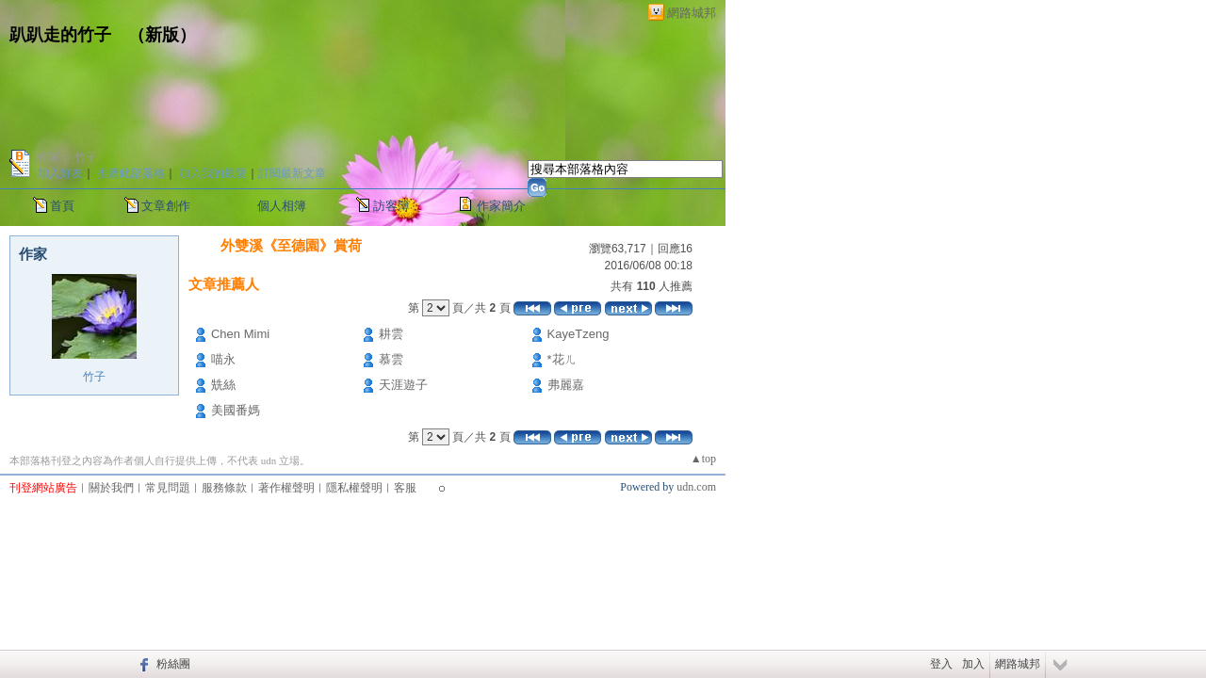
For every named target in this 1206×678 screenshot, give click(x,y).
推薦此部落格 (131, 173)
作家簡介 (501, 206)
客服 (405, 487)
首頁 (62, 206)
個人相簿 (281, 206)
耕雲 (391, 334)
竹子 (94, 376)
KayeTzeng (578, 334)
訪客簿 (391, 206)
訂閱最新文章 (292, 173)
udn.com (696, 486)
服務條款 (224, 487)
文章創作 (165, 206)
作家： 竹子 (67, 157)
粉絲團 (173, 663)
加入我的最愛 (213, 173)
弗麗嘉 (565, 385)
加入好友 (60, 173)
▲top (703, 458)
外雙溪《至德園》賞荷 (291, 245)
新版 (162, 34)
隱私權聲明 (354, 487)
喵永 (223, 359)
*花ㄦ (562, 359)
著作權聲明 (286, 487)
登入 (941, 663)
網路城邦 (691, 13)
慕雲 (391, 359)
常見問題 (167, 487)
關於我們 (111, 487)
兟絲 (223, 385)
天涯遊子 (403, 385)
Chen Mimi (240, 334)
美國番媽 (235, 410)
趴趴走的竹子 (60, 34)
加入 (973, 663)
